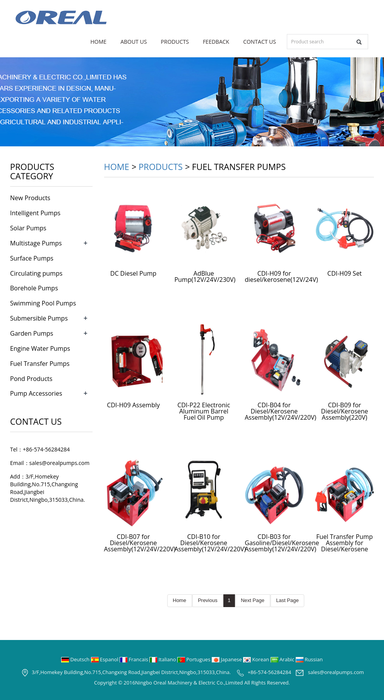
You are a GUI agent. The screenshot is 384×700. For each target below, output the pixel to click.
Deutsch (76, 659)
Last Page (287, 600)
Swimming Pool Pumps (43, 303)
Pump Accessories (36, 393)
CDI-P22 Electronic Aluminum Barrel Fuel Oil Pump (203, 411)
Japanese (227, 659)
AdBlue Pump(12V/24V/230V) (204, 276)
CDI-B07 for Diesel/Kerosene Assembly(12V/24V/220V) (140, 542)
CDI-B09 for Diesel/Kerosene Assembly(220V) (344, 411)
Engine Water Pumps (40, 348)
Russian (309, 659)
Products (175, 41)
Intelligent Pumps (35, 213)
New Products (30, 198)
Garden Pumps (31, 333)
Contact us (259, 41)
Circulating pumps (36, 273)
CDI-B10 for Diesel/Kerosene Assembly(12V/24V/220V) (210, 542)
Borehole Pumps (34, 288)
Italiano (163, 659)
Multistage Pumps (36, 243)
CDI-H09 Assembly (133, 405)
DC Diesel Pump (133, 273)
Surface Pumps (31, 258)
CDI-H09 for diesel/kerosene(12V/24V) (281, 276)
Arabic (283, 659)
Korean (256, 659)
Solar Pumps (28, 228)
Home (99, 41)
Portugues (194, 659)
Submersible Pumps (39, 318)
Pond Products (31, 378)
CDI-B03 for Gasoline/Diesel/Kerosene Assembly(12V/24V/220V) (282, 542)
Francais (134, 659)
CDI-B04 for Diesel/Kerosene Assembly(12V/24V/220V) (280, 411)
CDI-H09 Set (344, 273)
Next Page (253, 600)
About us (133, 41)
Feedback (216, 41)
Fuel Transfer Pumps (40, 363)
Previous (208, 600)
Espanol (105, 659)
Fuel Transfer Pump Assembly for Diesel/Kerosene (344, 542)
